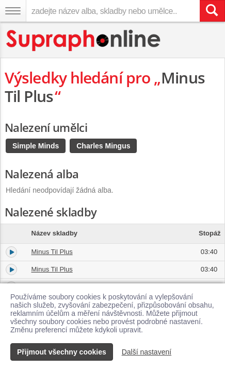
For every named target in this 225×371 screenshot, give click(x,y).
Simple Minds (35, 146)
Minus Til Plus (52, 252)
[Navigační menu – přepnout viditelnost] (13, 11)
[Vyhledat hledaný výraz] (212, 11)
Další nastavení (147, 352)
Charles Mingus (103, 146)
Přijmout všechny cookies (61, 352)
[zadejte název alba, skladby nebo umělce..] (113, 11)
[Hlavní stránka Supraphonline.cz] (84, 40)
